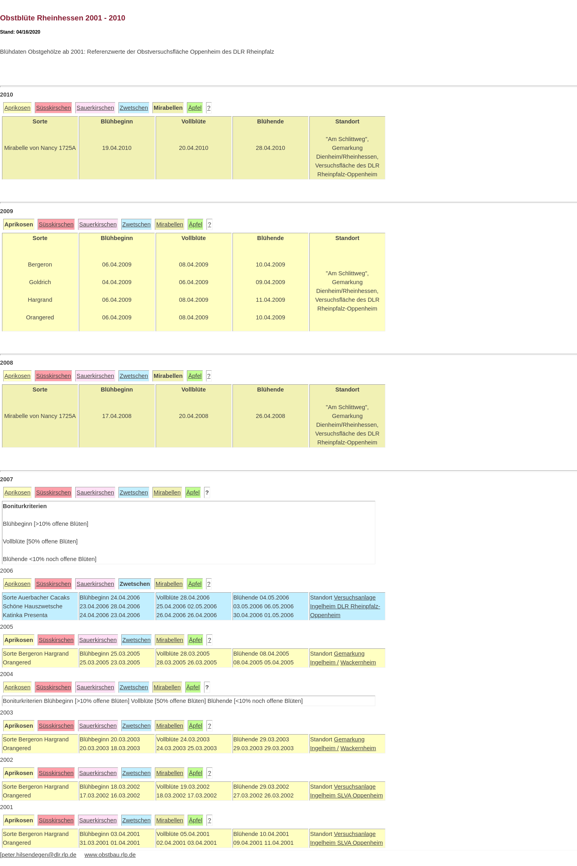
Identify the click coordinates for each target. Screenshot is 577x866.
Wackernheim (358, 662)
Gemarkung (349, 653)
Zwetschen (134, 108)
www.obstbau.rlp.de (110, 855)
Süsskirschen (53, 108)
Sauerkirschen (95, 108)
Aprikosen (17, 108)
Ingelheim (323, 606)
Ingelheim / (324, 662)
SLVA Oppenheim (360, 795)
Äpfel (194, 108)
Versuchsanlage (354, 597)
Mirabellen (169, 224)
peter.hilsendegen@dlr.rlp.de (39, 855)
